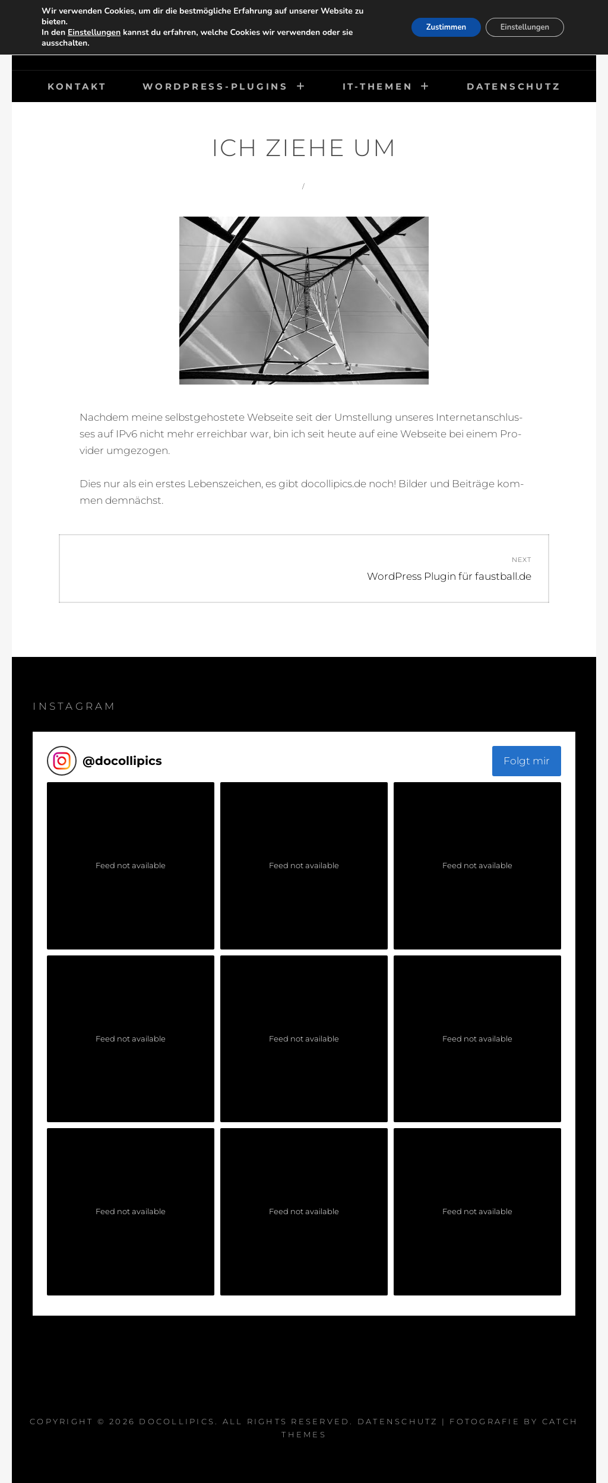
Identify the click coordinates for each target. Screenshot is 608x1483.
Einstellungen (94, 32)
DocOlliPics (177, 1421)
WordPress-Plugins (215, 86)
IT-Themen (378, 86)
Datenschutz (513, 86)
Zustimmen (431, 27)
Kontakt (77, 86)
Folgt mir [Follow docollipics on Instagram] (527, 761)
